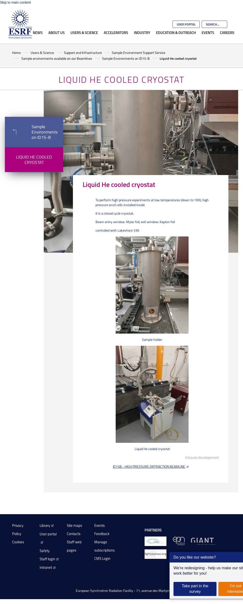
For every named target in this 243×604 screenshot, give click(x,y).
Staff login (47, 559)
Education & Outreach (176, 32)
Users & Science (84, 32)
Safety (45, 550)
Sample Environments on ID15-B (126, 58)
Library (45, 525)
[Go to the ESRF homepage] (20, 24)
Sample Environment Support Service (138, 52)
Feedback (101, 533)
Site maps (74, 525)
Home (16, 52)
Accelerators (116, 32)
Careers (227, 32)
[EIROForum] (155, 540)
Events (208, 32)
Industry (142, 32)
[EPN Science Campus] (179, 540)
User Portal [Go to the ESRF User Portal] (186, 24)
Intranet (46, 567)
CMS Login (102, 558)
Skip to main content (15, 2)
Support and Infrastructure (83, 52)
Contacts (73, 533)
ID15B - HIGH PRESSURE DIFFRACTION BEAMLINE (149, 466)
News (38, 32)
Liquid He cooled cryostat (34, 159)
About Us (56, 32)
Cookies (18, 542)
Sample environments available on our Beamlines (56, 58)
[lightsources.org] (155, 553)
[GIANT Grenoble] (203, 540)
